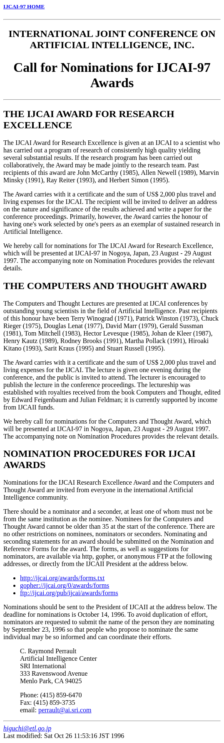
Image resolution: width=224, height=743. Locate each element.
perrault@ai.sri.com (65, 710)
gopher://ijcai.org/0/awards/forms (64, 585)
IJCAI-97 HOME (24, 6)
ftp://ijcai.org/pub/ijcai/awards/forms (69, 592)
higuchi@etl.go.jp (27, 728)
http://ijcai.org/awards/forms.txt (62, 577)
